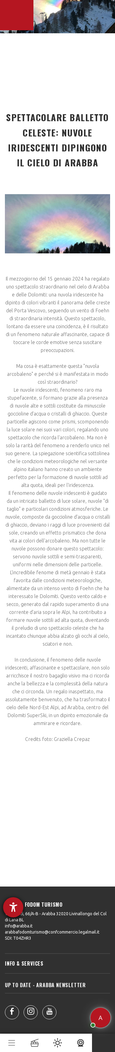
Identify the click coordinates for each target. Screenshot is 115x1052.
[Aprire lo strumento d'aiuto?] (13, 907)
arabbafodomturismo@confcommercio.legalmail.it (52, 932)
